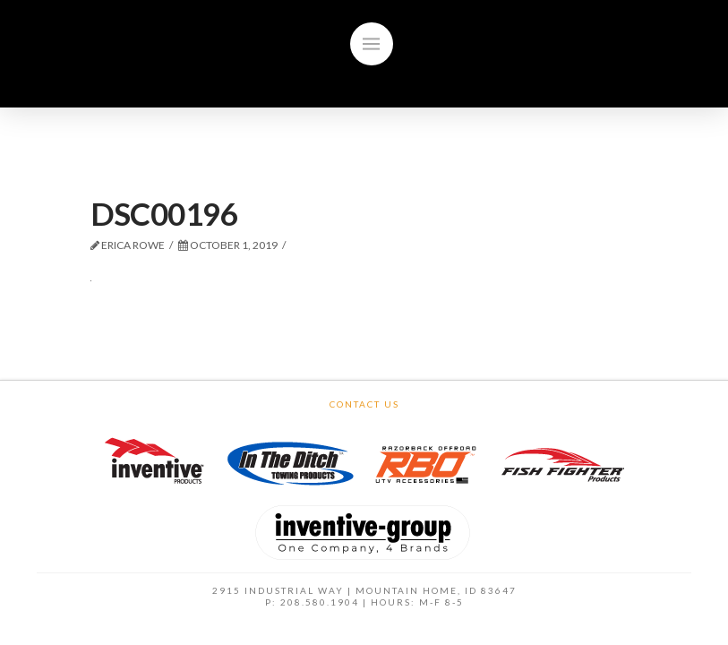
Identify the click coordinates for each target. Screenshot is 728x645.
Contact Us (364, 404)
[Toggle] (371, 43)
